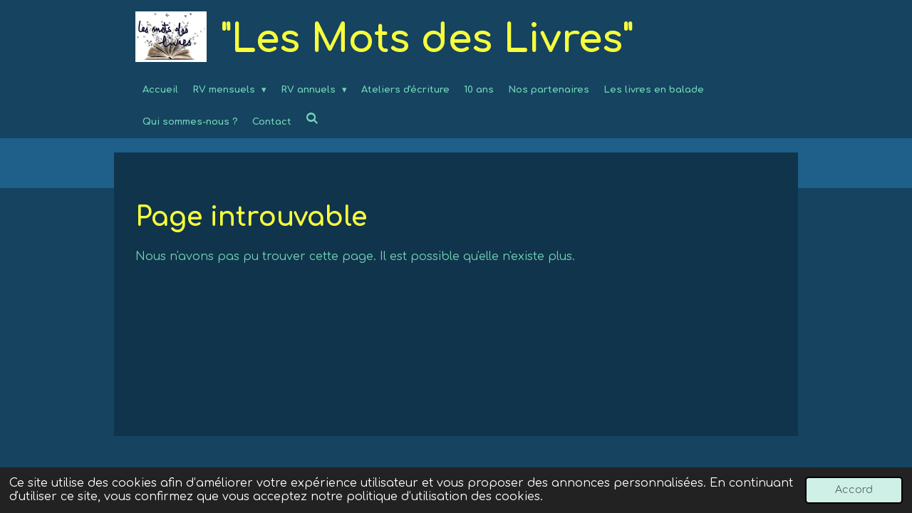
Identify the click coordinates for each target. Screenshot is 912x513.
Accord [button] (854, 489)
